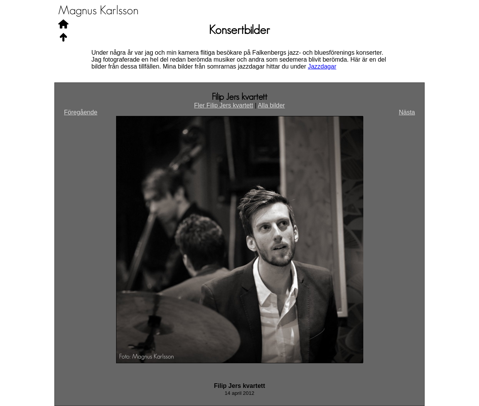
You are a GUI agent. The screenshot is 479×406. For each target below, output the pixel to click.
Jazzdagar (322, 66)
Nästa (407, 112)
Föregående (80, 112)
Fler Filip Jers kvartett (223, 105)
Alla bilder (271, 105)
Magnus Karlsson (98, 10)
